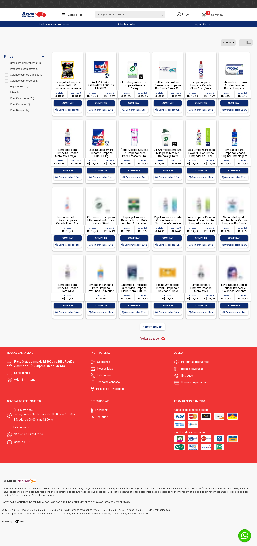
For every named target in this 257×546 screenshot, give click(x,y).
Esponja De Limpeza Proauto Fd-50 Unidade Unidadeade (68, 85)
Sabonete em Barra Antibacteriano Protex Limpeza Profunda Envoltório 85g (234, 88)
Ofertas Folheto (128, 24)
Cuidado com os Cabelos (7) (26, 74)
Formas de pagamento (195, 382)
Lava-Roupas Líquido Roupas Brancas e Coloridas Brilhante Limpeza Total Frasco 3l (234, 291)
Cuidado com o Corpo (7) (24, 80)
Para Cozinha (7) (20, 104)
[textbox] (130, 14)
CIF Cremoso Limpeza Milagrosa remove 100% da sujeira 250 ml (168, 154)
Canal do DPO (22, 442)
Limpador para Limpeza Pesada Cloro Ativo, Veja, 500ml (201, 87)
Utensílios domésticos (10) (25, 63)
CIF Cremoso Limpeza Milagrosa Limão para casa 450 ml (101, 220)
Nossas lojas (105, 368)
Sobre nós (103, 361)
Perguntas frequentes (195, 361)
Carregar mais (152, 327)
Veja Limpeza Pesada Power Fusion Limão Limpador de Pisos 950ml (201, 154)
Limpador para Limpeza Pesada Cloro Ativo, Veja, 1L (67, 153)
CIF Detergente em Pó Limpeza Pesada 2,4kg (134, 85)
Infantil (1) (16, 92)
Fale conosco (105, 375)
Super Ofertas (203, 24)
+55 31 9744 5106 (31, 434)
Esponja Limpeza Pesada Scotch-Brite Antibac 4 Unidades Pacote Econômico (134, 222)
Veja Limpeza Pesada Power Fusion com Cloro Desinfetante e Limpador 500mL (168, 222)
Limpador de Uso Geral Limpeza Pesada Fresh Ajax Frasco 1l (68, 222)
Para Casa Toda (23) (22, 98)
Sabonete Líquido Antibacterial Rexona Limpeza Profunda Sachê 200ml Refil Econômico (234, 223)
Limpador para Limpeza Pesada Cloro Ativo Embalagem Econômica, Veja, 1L (201, 291)
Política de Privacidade (110, 388)
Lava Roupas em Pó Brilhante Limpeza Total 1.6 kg (101, 153)
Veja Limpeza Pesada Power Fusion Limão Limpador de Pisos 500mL (201, 222)
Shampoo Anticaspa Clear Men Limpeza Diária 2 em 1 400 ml (134, 288)
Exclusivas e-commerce (54, 24)
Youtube (102, 417)
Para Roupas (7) (19, 110)
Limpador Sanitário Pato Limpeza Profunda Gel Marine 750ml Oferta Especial (101, 291)
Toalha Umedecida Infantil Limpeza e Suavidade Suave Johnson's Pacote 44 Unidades (168, 291)
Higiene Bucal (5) (20, 86)
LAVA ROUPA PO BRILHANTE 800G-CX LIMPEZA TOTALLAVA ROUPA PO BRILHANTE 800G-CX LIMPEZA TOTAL (101, 90)
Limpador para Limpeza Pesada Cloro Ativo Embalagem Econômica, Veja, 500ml (68, 292)
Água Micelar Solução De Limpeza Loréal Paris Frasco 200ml (134, 153)
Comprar (68, 103)
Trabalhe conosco (108, 382)
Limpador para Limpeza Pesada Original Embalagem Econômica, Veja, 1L (234, 154)
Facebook (101, 410)
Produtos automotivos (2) (24, 68)
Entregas (187, 375)
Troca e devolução (192, 368)
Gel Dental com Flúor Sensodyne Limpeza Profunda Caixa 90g (168, 85)
